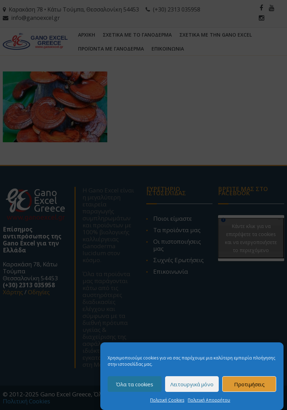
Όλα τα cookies (134, 384)
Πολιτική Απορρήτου (209, 400)
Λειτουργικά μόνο (192, 384)
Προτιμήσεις (249, 384)
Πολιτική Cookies (167, 400)
